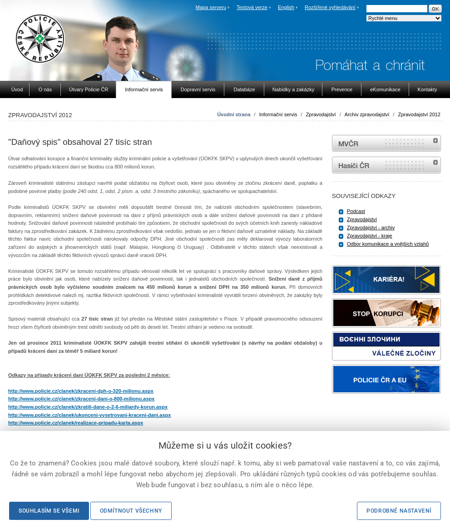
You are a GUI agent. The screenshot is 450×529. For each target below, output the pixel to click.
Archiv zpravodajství (367, 114)
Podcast (356, 211)
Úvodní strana (233, 114)
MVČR (386, 143)
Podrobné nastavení (398, 511)
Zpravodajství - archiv (371, 227)
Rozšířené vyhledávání (330, 7)
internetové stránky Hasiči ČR (386, 165)
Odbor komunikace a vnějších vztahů (388, 244)
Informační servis (278, 114)
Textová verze (252, 7)
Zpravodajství (321, 114)
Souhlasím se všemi (49, 511)
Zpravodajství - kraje (369, 235)
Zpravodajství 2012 (419, 114)
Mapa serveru (211, 7)
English (286, 7)
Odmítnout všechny (131, 511)
